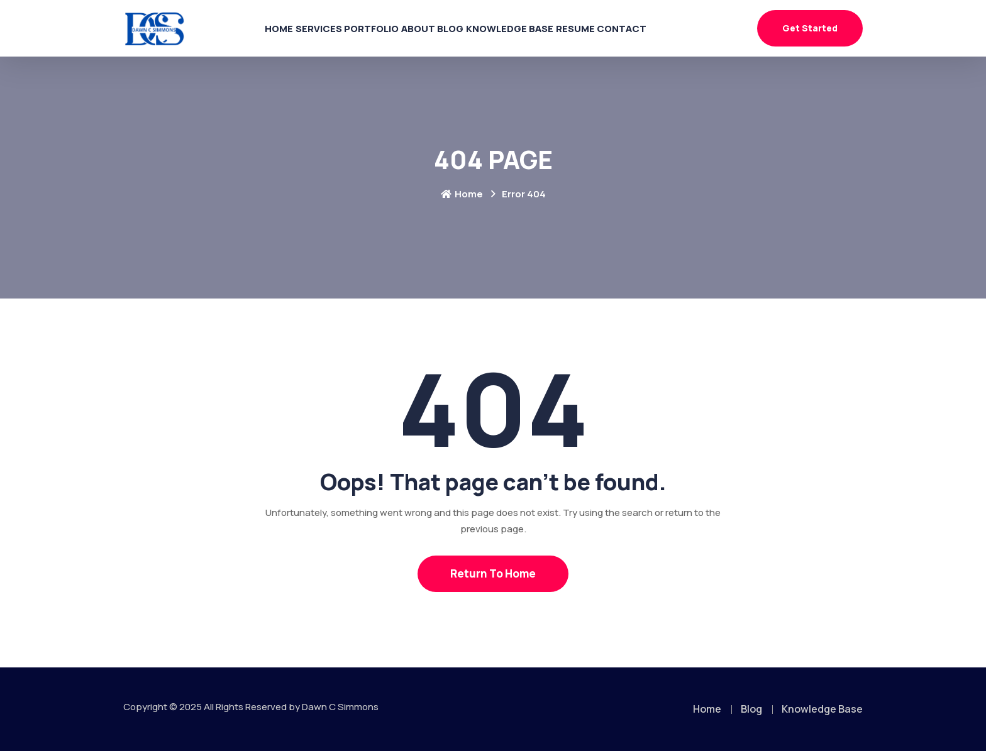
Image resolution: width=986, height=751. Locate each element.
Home (222, 28)
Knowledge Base (537, 28)
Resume (617, 28)
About (412, 28)
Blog (462, 28)
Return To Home (493, 573)
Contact (679, 28)
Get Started (810, 28)
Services (279, 28)
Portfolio (348, 28)
